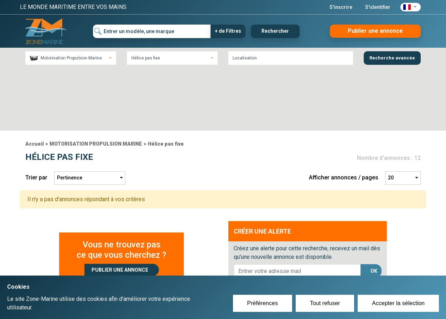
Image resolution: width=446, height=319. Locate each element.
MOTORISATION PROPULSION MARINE (96, 81)
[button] (410, 7)
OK (373, 208)
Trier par (36, 115)
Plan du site (318, 269)
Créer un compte (189, 269)
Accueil (34, 81)
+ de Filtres (228, 31)
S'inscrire (341, 7)
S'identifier (377, 7)
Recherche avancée (392, 58)
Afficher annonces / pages (343, 115)
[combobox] (70, 58)
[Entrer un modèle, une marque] (152, 31)
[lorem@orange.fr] (297, 209)
